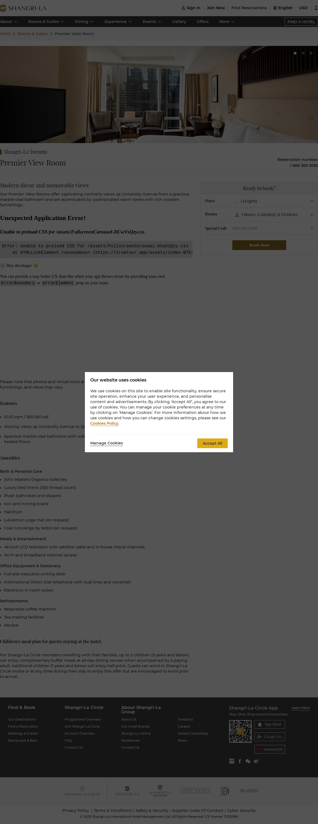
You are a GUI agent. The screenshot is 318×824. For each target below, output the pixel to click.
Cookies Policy (104, 423)
